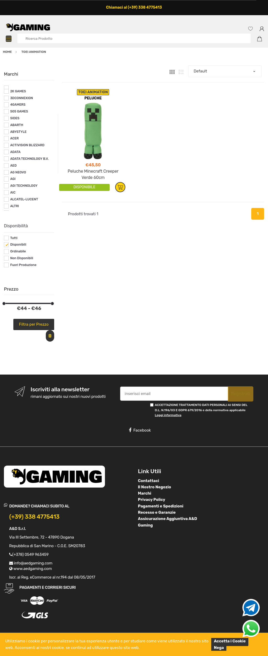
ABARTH (16, 125)
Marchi (144, 493)
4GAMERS (18, 104)
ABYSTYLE (18, 132)
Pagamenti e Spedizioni (160, 506)
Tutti (14, 238)
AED (13, 165)
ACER (14, 138)
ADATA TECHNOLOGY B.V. (29, 159)
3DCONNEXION (21, 98)
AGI (13, 179)
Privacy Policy (151, 499)
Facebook (140, 430)
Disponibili (18, 244)
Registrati (240, 393)
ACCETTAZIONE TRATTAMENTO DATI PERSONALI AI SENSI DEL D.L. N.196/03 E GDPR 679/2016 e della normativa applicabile (201, 410)
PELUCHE (93, 98)
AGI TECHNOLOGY (23, 186)
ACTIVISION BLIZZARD (27, 145)
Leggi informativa (168, 415)
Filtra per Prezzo (34, 324)
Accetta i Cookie (230, 641)
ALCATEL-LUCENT (24, 199)
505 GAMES (19, 111)
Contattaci (148, 480)
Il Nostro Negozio (154, 487)
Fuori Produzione (23, 265)
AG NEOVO (18, 172)
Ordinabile (18, 251)
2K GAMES (18, 91)
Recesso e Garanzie (157, 512)
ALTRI (14, 206)
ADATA (15, 152)
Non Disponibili (21, 258)
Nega (219, 647)
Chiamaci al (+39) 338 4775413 (134, 7)
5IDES (14, 118)
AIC (13, 192)
